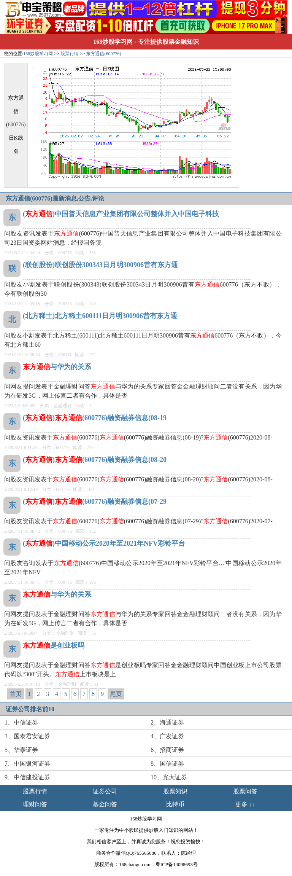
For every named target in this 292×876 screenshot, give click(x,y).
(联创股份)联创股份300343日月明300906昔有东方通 (100, 265)
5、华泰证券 (21, 750)
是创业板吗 (53, 645)
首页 (16, 694)
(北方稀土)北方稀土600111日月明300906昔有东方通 (100, 316)
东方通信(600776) (103, 53)
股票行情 (69, 53)
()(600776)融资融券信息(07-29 (95, 501)
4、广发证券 (167, 736)
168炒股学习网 (113, 41)
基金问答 (105, 804)
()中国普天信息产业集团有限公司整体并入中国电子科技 (121, 214)
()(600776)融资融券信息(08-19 (95, 418)
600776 (16, 124)
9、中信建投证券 (27, 777)
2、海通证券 (167, 722)
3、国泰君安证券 (27, 736)
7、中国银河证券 (27, 763)
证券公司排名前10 (30, 709)
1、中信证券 (21, 722)
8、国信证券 (167, 763)
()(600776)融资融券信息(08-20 (95, 459)
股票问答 (245, 791)
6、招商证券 (167, 750)
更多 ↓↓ (245, 804)
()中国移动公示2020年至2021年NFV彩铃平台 (104, 543)
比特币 (175, 804)
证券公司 (105, 791)
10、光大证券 (169, 777)
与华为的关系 (57, 367)
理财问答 (35, 804)
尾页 (116, 694)
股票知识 (175, 791)
